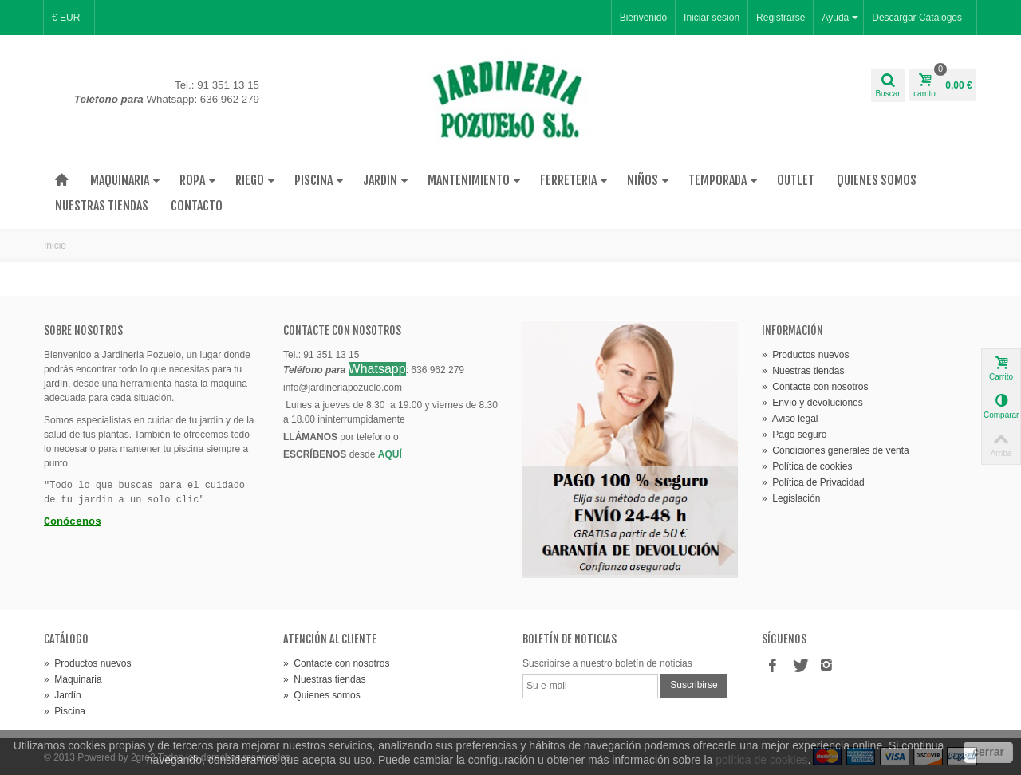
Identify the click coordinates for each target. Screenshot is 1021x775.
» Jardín (62, 695)
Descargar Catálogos (917, 17)
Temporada (723, 180)
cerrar (988, 751)
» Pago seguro (794, 434)
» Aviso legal (790, 418)
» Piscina (64, 711)
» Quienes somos (322, 695)
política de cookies (761, 759)
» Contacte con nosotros (815, 386)
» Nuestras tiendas (803, 370)
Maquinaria (125, 180)
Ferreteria (574, 180)
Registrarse (780, 17)
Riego (255, 180)
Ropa (197, 180)
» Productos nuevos (805, 354)
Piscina (319, 180)
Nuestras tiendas (101, 206)
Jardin (385, 180)
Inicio (55, 245)
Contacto (197, 206)
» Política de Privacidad (813, 482)
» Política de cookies (807, 466)
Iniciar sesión (711, 17)
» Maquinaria (73, 679)
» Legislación (791, 498)
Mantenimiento (474, 180)
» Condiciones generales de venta (835, 450)
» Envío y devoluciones (812, 402)
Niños (648, 180)
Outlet (795, 180)
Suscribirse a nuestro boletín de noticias (607, 663)
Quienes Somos (877, 180)
